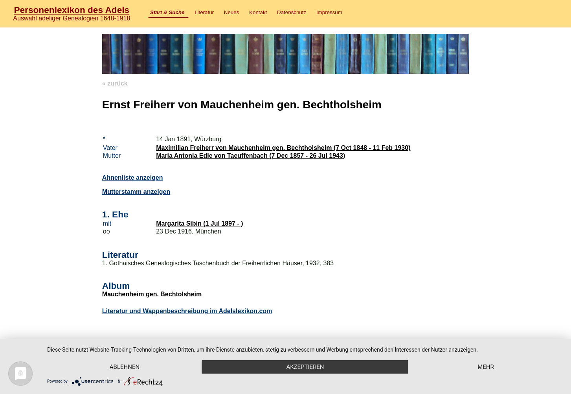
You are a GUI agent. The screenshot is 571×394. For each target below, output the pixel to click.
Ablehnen (125, 366)
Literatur (204, 12)
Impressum (329, 12)
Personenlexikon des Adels (71, 10)
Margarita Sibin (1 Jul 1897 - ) (199, 223)
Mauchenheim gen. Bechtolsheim (152, 294)
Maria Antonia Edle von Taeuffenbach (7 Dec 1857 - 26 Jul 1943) (250, 155)
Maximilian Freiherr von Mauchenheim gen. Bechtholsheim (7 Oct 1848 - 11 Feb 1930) (283, 147)
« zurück (115, 83)
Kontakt (258, 12)
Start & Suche (167, 12)
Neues (231, 12)
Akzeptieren (305, 366)
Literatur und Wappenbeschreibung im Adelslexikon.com (187, 311)
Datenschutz (291, 12)
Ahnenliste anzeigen (132, 177)
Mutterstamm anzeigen (136, 191)
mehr (485, 366)
